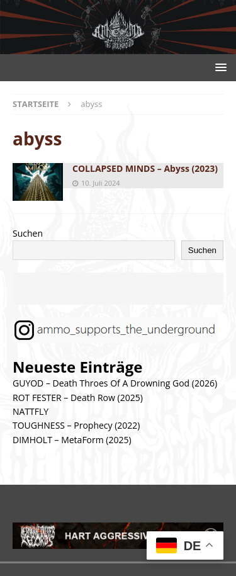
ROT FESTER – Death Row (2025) (78, 398)
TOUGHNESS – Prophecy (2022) (76, 425)
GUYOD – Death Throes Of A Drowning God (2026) (115, 383)
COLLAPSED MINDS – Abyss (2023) (145, 168)
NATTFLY (30, 411)
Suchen (28, 233)
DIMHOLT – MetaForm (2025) (72, 440)
